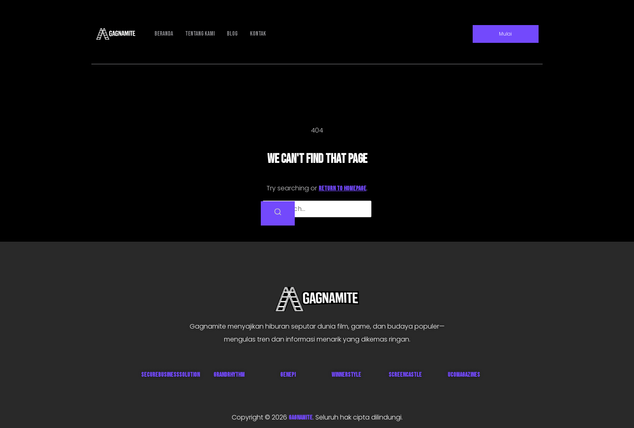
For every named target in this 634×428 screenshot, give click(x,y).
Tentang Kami (200, 34)
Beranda (163, 34)
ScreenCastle (405, 375)
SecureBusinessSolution (170, 375)
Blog (232, 34)
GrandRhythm (229, 375)
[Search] (278, 213)
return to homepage (342, 188)
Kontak (258, 34)
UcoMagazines (464, 375)
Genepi (288, 375)
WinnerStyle (346, 375)
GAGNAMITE (301, 418)
